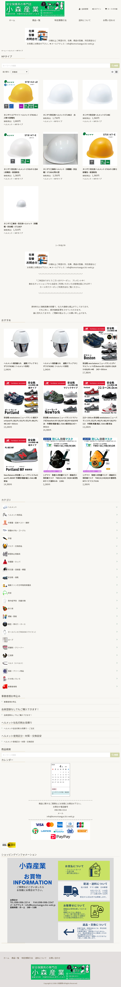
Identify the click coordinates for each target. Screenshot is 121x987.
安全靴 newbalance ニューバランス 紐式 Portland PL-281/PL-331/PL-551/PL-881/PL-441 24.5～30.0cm (21, 420)
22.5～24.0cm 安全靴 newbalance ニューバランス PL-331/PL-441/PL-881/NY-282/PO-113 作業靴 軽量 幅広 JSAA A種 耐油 (100, 420)
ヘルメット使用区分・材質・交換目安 (19, 741)
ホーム (12, 20)
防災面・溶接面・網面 (14, 569)
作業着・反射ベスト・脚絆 (16, 522)
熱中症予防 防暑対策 (14, 600)
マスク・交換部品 (15, 546)
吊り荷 (8, 608)
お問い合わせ (109, 20)
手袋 (7, 538)
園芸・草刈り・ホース (14, 624)
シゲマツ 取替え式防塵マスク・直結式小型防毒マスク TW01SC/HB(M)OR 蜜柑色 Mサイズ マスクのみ (100, 478)
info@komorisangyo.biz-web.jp (80, 43)
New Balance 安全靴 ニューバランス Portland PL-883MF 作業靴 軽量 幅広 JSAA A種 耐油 (21, 478)
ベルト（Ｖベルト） (13, 663)
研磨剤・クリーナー (13, 647)
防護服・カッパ (11, 561)
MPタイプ (19, 124)
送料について (85, 20)
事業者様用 (10, 686)
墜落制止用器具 (11, 554)
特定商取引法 (60, 20)
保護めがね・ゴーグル (14, 530)
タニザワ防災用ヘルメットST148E (96, 115)
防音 (7, 593)
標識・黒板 (10, 616)
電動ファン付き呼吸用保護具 (17, 585)
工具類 (8, 655)
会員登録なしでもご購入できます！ (18, 715)
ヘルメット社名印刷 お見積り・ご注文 (19, 728)
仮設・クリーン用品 (13, 671)
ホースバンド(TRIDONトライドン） (20, 632)
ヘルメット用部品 (12, 515)
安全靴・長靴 (11, 577)
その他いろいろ (11, 678)
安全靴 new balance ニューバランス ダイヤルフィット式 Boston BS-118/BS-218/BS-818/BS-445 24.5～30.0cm (99, 366)
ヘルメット (11, 51)
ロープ (8, 639)
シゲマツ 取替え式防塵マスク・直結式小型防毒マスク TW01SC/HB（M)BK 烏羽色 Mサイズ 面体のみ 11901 (61, 478)
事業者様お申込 (10, 702)
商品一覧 (36, 20)
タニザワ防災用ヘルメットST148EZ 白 (59, 115)
